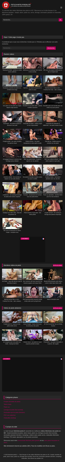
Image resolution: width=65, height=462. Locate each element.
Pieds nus (7, 407)
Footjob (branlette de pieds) (12, 401)
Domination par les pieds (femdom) (14, 412)
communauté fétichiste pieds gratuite (29, 440)
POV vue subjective (10, 415)
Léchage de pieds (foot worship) (13, 409)
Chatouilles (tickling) (10, 418)
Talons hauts (7, 404)
